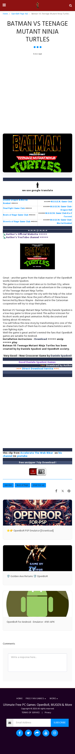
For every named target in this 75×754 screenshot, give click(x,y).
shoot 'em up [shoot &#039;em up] (38, 485)
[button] (4, 5)
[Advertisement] (37, 95)
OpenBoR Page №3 (19, 14)
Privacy (48, 712)
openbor (8, 485)
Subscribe (60, 723)
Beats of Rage (22, 485)
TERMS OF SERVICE (31, 712)
